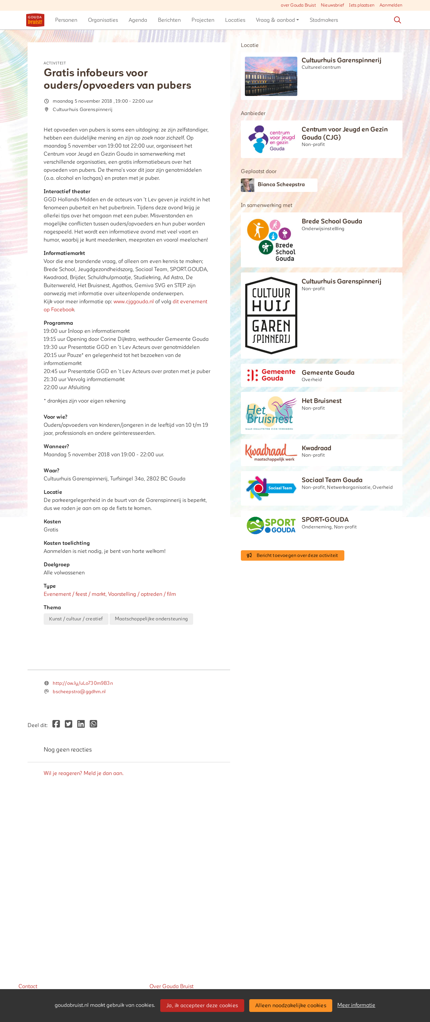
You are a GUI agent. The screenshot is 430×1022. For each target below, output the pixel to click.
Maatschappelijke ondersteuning (151, 619)
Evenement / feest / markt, (76, 594)
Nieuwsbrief (332, 5)
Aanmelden (391, 5)
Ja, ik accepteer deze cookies (202, 1005)
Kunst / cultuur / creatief (76, 619)
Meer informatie (356, 1005)
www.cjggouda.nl (134, 301)
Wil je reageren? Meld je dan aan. (84, 915)
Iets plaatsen (362, 5)
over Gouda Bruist (298, 5)
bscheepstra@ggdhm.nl (79, 834)
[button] (66, 20)
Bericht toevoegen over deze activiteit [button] (292, 555)
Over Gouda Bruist (171, 986)
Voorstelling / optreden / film (142, 594)
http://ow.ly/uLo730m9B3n (83, 825)
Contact (27, 986)
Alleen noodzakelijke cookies (290, 1005)
